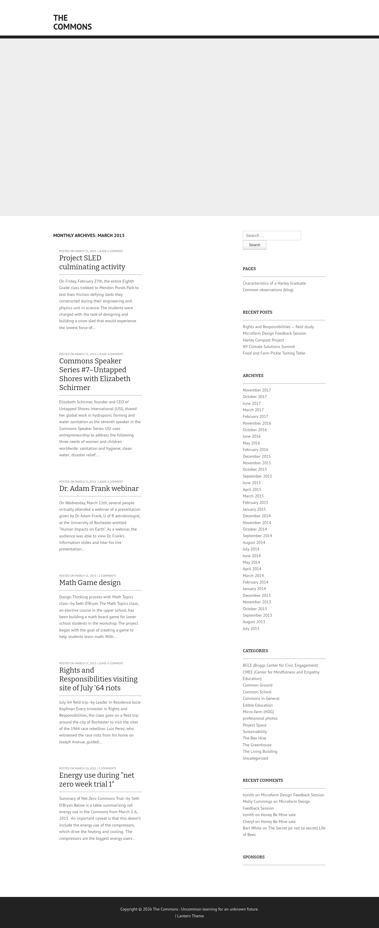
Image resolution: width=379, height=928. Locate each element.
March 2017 (253, 410)
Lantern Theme (190, 916)
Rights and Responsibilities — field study (278, 326)
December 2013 (257, 595)
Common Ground (257, 685)
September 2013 (257, 615)
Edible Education (258, 705)
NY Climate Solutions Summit (269, 346)
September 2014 (257, 535)
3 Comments (107, 768)
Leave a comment (111, 251)
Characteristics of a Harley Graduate (274, 283)
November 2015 (257, 462)
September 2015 (257, 476)
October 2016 (255, 429)
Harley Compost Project (263, 340)
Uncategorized (255, 758)
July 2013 (251, 628)
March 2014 (253, 575)
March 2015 (253, 496)
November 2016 (257, 423)
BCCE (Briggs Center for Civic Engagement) (280, 665)
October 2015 (255, 469)
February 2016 (255, 449)
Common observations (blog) (268, 289)
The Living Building (260, 751)
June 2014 (252, 555)
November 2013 (257, 602)
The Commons (72, 22)
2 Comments (107, 576)
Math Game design (90, 583)
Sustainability (255, 731)
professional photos (260, 718)
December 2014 (257, 515)
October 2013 (255, 608)
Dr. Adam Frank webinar (99, 488)
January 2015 (254, 509)
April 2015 (252, 489)
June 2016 (252, 436)
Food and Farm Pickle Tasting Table (274, 353)
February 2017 (255, 416)
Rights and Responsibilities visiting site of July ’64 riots (98, 679)
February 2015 (255, 502)
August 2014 (254, 542)
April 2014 (252, 568)
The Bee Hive (254, 738)
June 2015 (252, 482)
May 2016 (251, 443)
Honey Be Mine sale (278, 814)
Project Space (254, 725)
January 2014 (254, 588)
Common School (257, 692)
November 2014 (257, 522)
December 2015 (257, 456)
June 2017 (252, 403)
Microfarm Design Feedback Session (274, 333)
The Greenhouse (257, 744)
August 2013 (254, 621)
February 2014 (255, 582)
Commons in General (261, 698)
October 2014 (255, 529)
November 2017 (257, 390)
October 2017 (255, 396)
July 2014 (251, 549)
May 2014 (251, 562)
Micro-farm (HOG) (258, 711)
